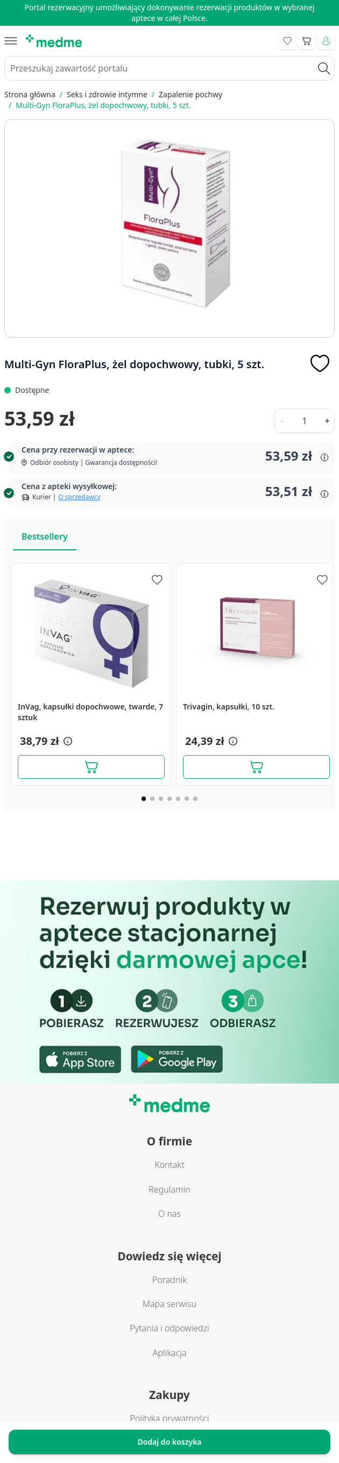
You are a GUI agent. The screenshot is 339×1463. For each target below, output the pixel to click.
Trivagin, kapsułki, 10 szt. (228, 706)
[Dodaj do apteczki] (319, 363)
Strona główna (29, 94)
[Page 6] (187, 799)
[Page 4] (169, 799)
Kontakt (169, 1165)
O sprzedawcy (79, 496)
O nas (169, 1214)
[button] (66, 741)
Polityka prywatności (169, 1418)
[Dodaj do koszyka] (91, 767)
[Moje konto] (326, 40)
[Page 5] (178, 799)
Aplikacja (169, 1353)
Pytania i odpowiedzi (169, 1328)
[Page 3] (161, 799)
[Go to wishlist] (287, 40)
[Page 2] (152, 799)
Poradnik (169, 1280)
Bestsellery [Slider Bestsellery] (45, 536)
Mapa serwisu (169, 1304)
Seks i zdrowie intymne (107, 94)
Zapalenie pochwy (190, 94)
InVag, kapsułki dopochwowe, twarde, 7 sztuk (90, 711)
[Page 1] (144, 799)
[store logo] (54, 40)
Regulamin (169, 1189)
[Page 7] (195, 799)
